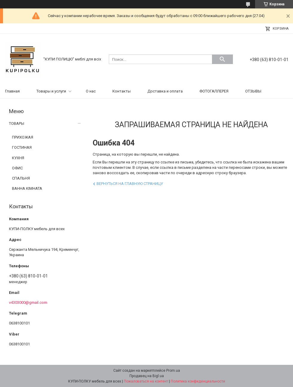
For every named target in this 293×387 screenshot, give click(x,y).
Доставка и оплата (165, 91)
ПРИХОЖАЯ (22, 137)
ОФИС (17, 168)
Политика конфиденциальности (198, 381)
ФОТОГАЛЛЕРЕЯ (213, 91)
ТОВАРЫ (16, 123)
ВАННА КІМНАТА (27, 188)
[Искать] (222, 59)
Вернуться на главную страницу (130, 183)
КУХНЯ (18, 158)
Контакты (121, 91)
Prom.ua (173, 370)
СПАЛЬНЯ (21, 178)
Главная (12, 91)
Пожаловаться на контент (146, 381)
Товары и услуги (51, 91)
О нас (91, 91)
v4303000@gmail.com (28, 302)
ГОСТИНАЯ (22, 147)
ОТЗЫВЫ (253, 91)
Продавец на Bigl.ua (146, 376)
